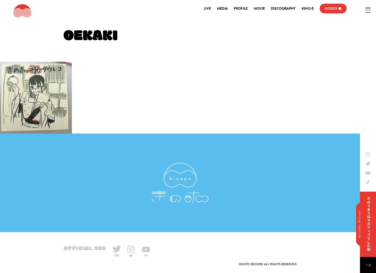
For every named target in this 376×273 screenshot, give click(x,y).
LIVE (207, 8)
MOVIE (259, 8)
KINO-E (308, 8)
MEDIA (222, 8)
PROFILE (241, 8)
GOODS (331, 8)
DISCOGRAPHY (283, 8)
